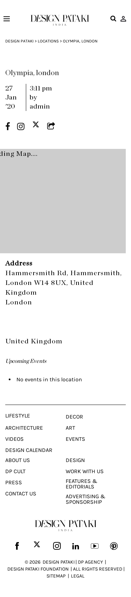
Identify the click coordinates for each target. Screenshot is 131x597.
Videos (14, 439)
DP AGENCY (90, 562)
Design (75, 460)
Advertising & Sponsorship (85, 499)
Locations (48, 41)
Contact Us (20, 493)
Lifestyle (17, 416)
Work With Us (85, 471)
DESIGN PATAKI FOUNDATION (38, 569)
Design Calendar (28, 450)
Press (13, 482)
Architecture (24, 428)
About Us (17, 460)
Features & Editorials (81, 483)
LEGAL (78, 576)
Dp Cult (15, 471)
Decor (74, 417)
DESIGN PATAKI (59, 562)
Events (75, 439)
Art (70, 428)
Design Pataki (19, 41)
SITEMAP (56, 576)
